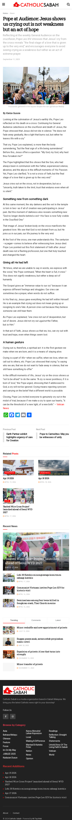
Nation (29, 745)
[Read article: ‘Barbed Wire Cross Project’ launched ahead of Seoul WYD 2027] (18, 496)
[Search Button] (68, 4)
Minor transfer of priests (30, 664)
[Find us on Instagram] (12, 711)
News (12, 13)
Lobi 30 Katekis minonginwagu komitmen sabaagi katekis (35, 783)
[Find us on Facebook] (5, 711)
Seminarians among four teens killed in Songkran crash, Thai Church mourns (38, 602)
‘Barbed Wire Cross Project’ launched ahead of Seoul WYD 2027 (17, 509)
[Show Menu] (3, 4)
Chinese (6, 733)
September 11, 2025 (11, 59)
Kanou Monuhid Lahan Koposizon (34, 726)
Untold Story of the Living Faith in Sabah (58, 740)
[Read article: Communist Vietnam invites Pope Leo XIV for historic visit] (9, 590)
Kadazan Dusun (10, 752)
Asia (7, 501)
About (5, 808)
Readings (9, 473)
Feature (6, 737)
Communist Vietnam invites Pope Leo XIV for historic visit (36, 792)
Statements (54, 735)
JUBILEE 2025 (9, 748)
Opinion (29, 753)
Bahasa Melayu (10, 729)
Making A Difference (35, 735)
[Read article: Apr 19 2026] (18, 468)
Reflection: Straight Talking (58, 730)
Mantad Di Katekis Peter (34, 740)
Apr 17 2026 (11, 787)
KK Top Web (37, 813)
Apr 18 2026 (43, 478)
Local (28, 732)
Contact (16, 808)
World (51, 749)
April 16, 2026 (23, 594)
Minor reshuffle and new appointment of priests (42, 627)
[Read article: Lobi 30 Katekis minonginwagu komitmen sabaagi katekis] (9, 578)
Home (5, 13)
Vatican (52, 745)
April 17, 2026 (9, 516)
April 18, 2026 (44, 482)
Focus (5, 741)
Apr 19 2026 (8, 478)
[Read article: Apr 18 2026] (53, 468)
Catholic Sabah (15, 813)
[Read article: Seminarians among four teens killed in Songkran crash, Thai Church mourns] (9, 603)
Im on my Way (9, 744)
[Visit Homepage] (36, 4)
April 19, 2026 (9, 482)
